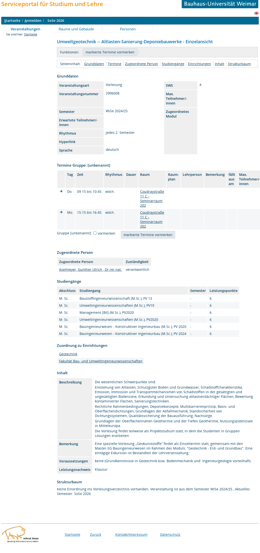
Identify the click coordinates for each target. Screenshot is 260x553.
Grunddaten (94, 63)
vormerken (106, 233)
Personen (128, 28)
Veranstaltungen (25, 28)
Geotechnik (68, 354)
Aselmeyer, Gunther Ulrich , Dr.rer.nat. (90, 269)
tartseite (12, 20)
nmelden (33, 20)
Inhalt (219, 63)
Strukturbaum (239, 63)
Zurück (95, 534)
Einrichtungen (199, 63)
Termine (114, 63)
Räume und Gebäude (76, 28)
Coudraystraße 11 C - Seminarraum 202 (152, 198)
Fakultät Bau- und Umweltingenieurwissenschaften (101, 361)
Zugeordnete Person (141, 63)
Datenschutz (170, 534)
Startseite (30, 34)
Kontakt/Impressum (131, 534)
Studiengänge (173, 63)
